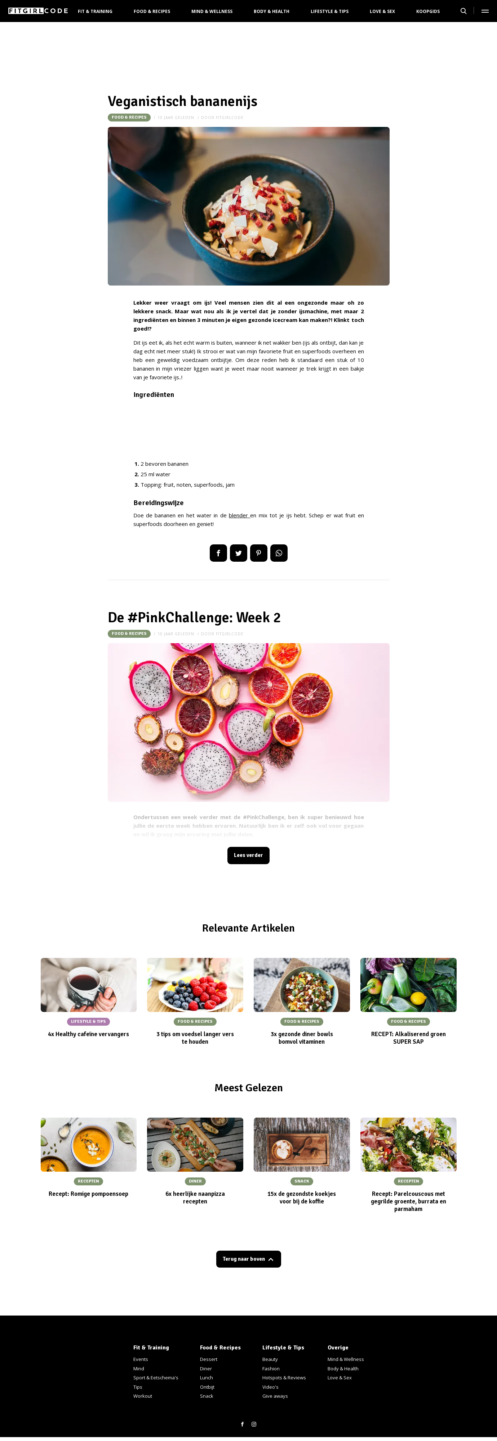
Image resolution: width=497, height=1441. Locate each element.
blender (239, 515)
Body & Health (271, 11)
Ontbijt (207, 1387)
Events (140, 1359)
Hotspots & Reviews (284, 1377)
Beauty (270, 1359)
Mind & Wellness (211, 11)
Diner (206, 1368)
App (279, 553)
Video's (270, 1387)
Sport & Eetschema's (155, 1377)
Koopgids (428, 11)
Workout (142, 1396)
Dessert (208, 1359)
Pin (258, 553)
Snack (206, 1396)
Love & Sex (382, 11)
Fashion (271, 1368)
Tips (137, 1387)
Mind (138, 1368)
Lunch (206, 1377)
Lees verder (248, 856)
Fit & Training (95, 11)
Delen (218, 553)
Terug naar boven (243, 1262)
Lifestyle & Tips (330, 11)
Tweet (238, 553)
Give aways (275, 1396)
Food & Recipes (152, 11)
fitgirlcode (230, 117)
